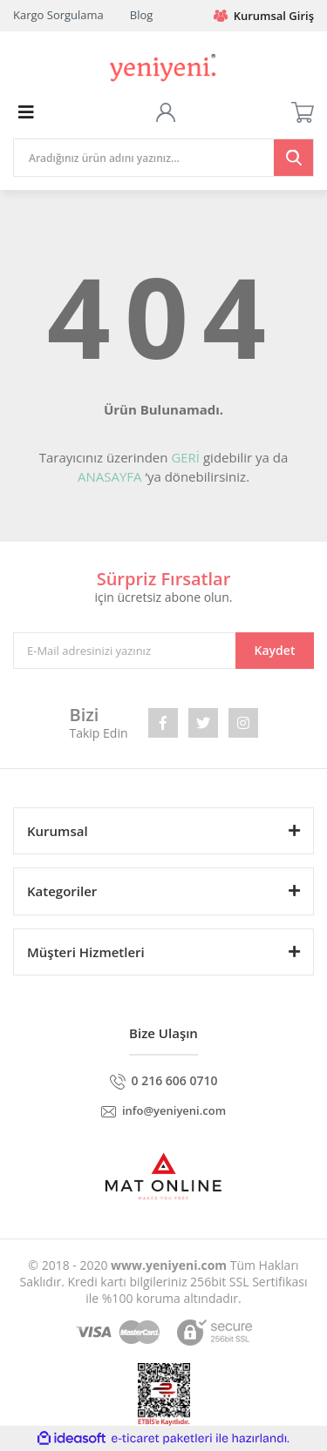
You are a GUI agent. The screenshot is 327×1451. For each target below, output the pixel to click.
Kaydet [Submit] (275, 650)
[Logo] (163, 65)
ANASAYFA (110, 476)
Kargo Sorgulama (58, 15)
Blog (141, 15)
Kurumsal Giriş (264, 16)
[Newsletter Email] (163, 650)
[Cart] (302, 112)
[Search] (163, 157)
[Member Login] (165, 112)
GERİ (185, 457)
